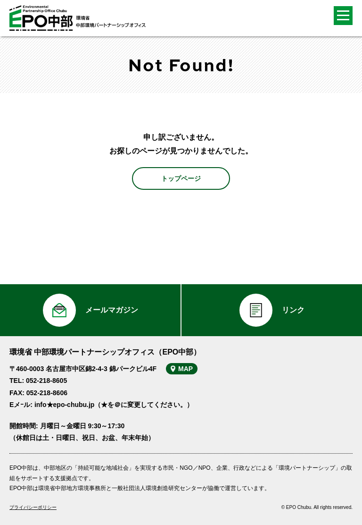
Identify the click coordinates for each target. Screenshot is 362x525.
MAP (185, 369)
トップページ (181, 178)
